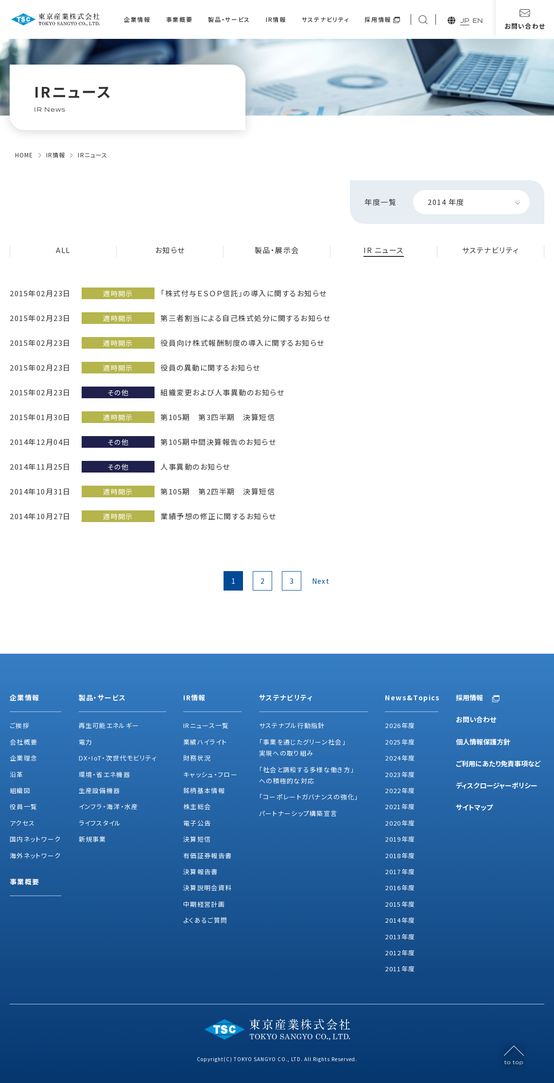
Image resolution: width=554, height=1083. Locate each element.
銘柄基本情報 (204, 790)
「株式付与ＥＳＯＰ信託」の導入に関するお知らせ (243, 293)
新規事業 (92, 839)
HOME (24, 155)
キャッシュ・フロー (210, 774)
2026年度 (400, 725)
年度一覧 (380, 202)
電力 (86, 741)
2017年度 (400, 871)
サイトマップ (474, 807)
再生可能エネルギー (109, 725)
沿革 (17, 774)
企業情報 (137, 19)
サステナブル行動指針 (292, 725)
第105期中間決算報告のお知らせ (218, 442)
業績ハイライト (205, 741)
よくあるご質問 (205, 920)
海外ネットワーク (35, 855)
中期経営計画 (204, 904)
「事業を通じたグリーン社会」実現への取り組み (302, 747)
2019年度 (400, 839)
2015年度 (400, 904)
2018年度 (400, 855)
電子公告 (197, 823)
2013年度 (400, 936)
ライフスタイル (100, 823)
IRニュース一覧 (206, 725)
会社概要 (23, 741)
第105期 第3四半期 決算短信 (217, 417)
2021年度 (400, 806)
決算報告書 (200, 871)
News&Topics (411, 697)
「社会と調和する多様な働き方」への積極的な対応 (307, 775)
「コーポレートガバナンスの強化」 (309, 796)
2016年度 (400, 887)
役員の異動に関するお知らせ (210, 367)
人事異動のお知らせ (195, 466)
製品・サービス (229, 19)
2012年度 (400, 952)
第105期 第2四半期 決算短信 (217, 491)
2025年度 (400, 741)
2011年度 (400, 968)
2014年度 (400, 920)
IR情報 (276, 19)
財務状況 (197, 757)
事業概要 (179, 19)
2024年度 (400, 757)
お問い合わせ (476, 719)
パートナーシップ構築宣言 (298, 813)
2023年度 (400, 774)
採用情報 (377, 19)
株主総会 (197, 806)
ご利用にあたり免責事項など (498, 763)
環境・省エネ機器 (104, 774)
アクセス (22, 823)
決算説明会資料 (207, 887)
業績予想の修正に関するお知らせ (218, 516)
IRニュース (92, 155)
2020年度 (400, 823)
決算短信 (197, 839)
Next (321, 581)
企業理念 (23, 757)
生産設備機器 (100, 790)
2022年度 (400, 790)
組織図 (20, 790)
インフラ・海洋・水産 (108, 806)
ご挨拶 (20, 725)
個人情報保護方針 (483, 741)
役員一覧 (23, 806)
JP (464, 21)
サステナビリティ (325, 19)
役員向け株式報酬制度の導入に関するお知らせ (242, 343)
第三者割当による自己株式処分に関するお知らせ (245, 318)
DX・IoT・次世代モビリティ (118, 757)
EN (477, 21)
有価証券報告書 (207, 855)
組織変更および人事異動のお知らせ (222, 392)
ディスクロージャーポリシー (496, 785)
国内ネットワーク (35, 839)
